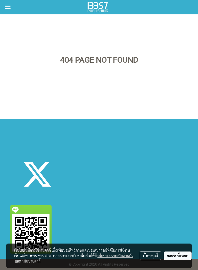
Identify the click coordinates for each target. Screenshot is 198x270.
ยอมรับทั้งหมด (177, 255)
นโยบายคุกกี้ (31, 261)
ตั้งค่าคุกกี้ (150, 255)
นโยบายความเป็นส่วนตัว (115, 255)
